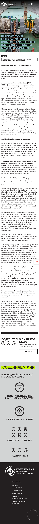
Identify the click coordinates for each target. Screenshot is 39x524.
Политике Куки (17, 490)
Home (4, 56)
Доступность (16, 482)
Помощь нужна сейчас (32, 4)
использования (17, 493)
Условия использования (17, 486)
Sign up (28, 352)
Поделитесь (10, 339)
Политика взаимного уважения (19, 503)
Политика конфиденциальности (19, 497)
